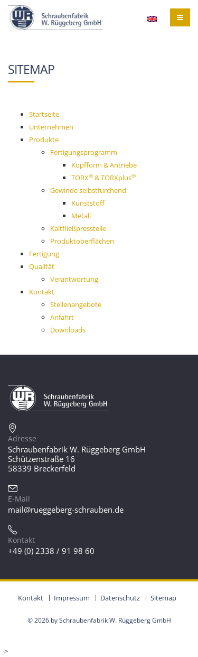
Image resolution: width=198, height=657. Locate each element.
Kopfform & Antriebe (104, 165)
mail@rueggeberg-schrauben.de (66, 509)
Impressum (72, 598)
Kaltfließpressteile (78, 228)
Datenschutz (120, 598)
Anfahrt (62, 317)
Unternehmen (51, 127)
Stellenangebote (75, 304)
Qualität (41, 266)
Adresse (22, 438)
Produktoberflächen (82, 241)
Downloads (68, 330)
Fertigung (44, 253)
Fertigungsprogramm (83, 152)
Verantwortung (74, 279)
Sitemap (163, 598)
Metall (81, 215)
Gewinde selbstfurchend (88, 190)
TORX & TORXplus (103, 177)
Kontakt (41, 292)
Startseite (44, 114)
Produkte (44, 139)
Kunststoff (88, 203)
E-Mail (19, 499)
